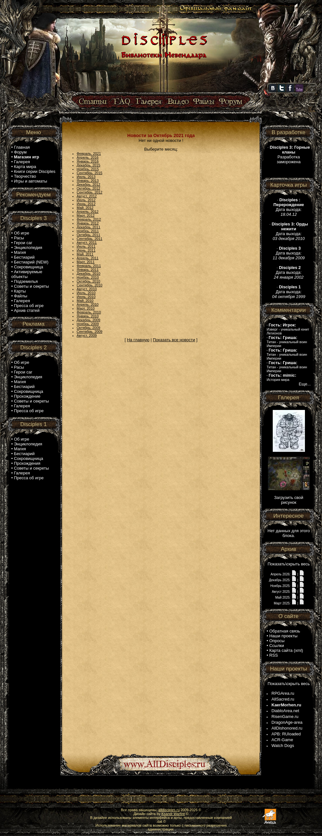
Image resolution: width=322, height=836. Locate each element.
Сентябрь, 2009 (89, 331)
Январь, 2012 (88, 223)
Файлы (20, 296)
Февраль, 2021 (89, 153)
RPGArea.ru (282, 693)
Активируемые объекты (26, 274)
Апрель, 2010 (88, 304)
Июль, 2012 (86, 200)
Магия (20, 252)
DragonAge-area (286, 722)
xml (298, 650)
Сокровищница (28, 266)
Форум (20, 152)
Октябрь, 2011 (88, 235)
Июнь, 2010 (86, 297)
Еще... (305, 384)
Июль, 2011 (86, 246)
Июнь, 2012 (86, 204)
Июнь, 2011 (86, 250)
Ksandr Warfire (173, 814)
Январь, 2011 (88, 270)
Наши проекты (283, 635)
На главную (138, 339)
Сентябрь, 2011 (89, 239)
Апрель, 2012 (88, 212)
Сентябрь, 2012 (89, 192)
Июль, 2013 (86, 177)
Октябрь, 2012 (88, 188)
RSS (273, 655)
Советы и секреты (31, 286)
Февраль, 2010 (89, 312)
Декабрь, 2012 (88, 184)
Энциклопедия (28, 247)
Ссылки (276, 645)
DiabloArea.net (285, 710)
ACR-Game (282, 739)
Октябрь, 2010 (88, 281)
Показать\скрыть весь (289, 564)
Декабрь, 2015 (88, 165)
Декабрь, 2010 (88, 273)
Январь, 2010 (88, 316)
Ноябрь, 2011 (88, 231)
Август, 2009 (87, 335)
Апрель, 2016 (88, 157)
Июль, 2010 (86, 293)
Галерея (22, 161)
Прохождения (27, 463)
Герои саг (23, 242)
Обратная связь (284, 631)
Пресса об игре (28, 305)
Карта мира (25, 166)
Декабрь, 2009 (88, 320)
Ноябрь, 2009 (88, 324)
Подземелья (26, 281)
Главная (22, 147)
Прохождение (27, 396)
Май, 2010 (85, 301)
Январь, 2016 (88, 161)
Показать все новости (174, 339)
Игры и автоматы (30, 181)
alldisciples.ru (169, 810)
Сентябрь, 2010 (89, 285)
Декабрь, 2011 (88, 227)
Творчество (25, 176)
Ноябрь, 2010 (88, 277)
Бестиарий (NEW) (31, 262)
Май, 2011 (85, 254)
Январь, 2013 (88, 181)
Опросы (276, 640)
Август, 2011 (87, 242)
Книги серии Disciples (34, 171)
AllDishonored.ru (286, 728)
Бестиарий (24, 257)
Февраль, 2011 (89, 266)
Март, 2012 (86, 215)
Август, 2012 (87, 196)
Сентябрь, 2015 (89, 173)
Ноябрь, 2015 (88, 169)
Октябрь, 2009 (88, 328)
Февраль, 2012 (89, 219)
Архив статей (27, 310)
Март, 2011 (86, 262)
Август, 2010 (87, 289)
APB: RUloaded (286, 734)
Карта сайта (280, 650)
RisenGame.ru (284, 716)
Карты (20, 291)
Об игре (21, 233)
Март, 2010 (86, 308)
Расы (19, 237)
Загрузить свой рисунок (288, 500)
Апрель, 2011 (88, 258)
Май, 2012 (85, 208)
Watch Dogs (282, 745)
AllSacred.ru (282, 699)
